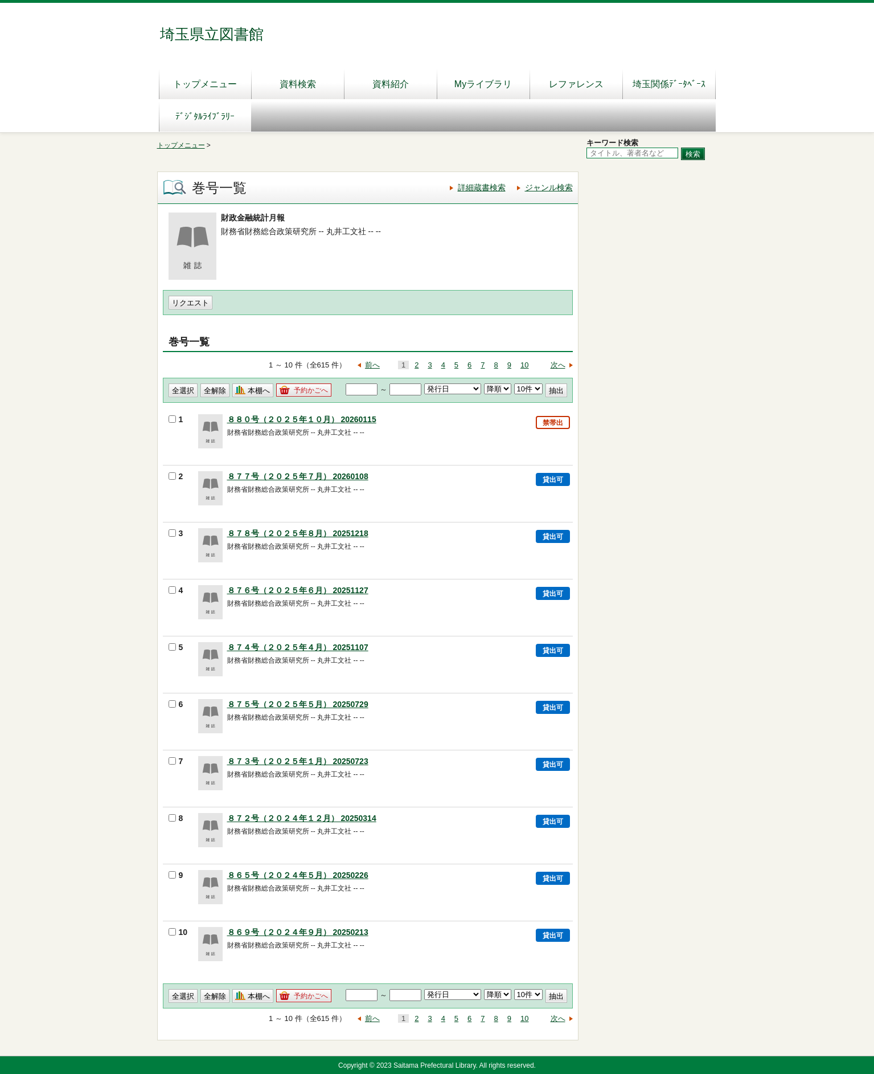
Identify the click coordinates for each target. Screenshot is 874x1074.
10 (524, 365)
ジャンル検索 (549, 187)
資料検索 (298, 84)
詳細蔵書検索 (482, 187)
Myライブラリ (483, 84)
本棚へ (259, 390)
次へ (558, 365)
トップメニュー (205, 84)
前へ (372, 365)
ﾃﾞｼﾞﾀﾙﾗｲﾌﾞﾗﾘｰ (205, 116)
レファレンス (576, 84)
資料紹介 (390, 84)
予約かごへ (311, 390)
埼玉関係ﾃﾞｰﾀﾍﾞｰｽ (669, 84)
